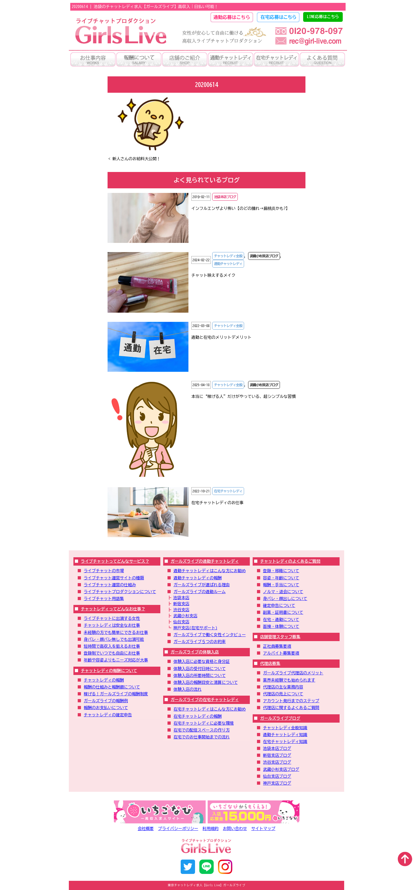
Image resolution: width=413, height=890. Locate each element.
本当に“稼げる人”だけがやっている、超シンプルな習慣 (243, 396)
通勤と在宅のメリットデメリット (221, 337)
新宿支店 (181, 604)
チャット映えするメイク (213, 275)
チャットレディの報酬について (109, 671)
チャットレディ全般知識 (285, 728)
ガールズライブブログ (280, 718)
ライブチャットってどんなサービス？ (115, 561)
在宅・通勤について (281, 620)
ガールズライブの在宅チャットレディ (205, 700)
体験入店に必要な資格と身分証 (202, 661)
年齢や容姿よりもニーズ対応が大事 (116, 660)
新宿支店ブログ (277, 755)
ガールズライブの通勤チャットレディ (205, 561)
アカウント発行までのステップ (291, 701)
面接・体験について (281, 626)
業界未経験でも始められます (289, 680)
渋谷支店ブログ (277, 762)
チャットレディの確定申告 (108, 715)
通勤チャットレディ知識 (285, 735)
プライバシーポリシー (178, 829)
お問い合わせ (235, 829)
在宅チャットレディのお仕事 (217, 503)
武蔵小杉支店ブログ (281, 769)
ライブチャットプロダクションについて (120, 592)
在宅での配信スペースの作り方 (202, 730)
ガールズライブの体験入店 (195, 652)
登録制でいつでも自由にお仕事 (112, 653)
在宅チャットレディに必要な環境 (204, 723)
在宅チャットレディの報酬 (198, 716)
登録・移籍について (281, 571)
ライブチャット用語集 (104, 599)
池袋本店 (181, 598)
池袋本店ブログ (277, 748)
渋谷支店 (181, 610)
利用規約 (210, 829)
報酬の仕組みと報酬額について (112, 687)
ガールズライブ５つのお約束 (200, 642)
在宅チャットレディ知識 (285, 742)
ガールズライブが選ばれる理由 (202, 585)
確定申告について (279, 605)
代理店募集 (270, 663)
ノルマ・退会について (283, 592)
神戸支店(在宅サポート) (195, 628)
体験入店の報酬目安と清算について (206, 682)
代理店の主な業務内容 (283, 687)
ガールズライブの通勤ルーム (200, 592)
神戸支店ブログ (277, 783)
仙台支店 (181, 622)
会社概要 (146, 829)
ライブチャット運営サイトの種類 (114, 578)
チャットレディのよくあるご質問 (290, 561)
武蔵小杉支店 (185, 616)
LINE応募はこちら (323, 17)
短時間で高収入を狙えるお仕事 (112, 646)
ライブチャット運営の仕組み (110, 585)
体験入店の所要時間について (200, 676)
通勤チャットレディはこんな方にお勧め (210, 571)
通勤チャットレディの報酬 (198, 578)
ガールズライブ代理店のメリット (293, 673)
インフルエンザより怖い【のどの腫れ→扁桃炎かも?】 (240, 208)
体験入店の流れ (188, 689)
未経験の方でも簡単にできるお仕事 (116, 632)
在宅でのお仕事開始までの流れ (202, 737)
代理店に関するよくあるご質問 (291, 708)
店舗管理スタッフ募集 (280, 637)
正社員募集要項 (277, 646)
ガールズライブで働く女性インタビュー (210, 635)
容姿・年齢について (281, 578)
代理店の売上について (283, 694)
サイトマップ (263, 829)
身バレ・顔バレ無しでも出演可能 (114, 639)
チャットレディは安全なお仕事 (112, 625)
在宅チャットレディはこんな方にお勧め (210, 709)
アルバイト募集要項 (281, 653)
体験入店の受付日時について (200, 669)
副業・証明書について (283, 612)
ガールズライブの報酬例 (106, 701)
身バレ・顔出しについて (285, 599)
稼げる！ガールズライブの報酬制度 (116, 694)
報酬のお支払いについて (106, 708)
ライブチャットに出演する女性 (112, 618)
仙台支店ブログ (277, 776)
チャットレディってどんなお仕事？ (113, 609)
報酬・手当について (281, 585)
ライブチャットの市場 (104, 571)
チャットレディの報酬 (104, 680)
